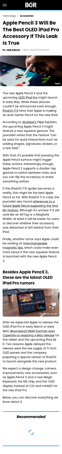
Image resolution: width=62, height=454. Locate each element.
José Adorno (13, 49)
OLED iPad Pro (27, 98)
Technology (9, 16)
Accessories (26, 16)
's (29, 122)
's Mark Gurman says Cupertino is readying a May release (29, 333)
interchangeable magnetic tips (25, 245)
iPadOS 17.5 (10, 111)
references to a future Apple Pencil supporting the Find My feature (30, 206)
